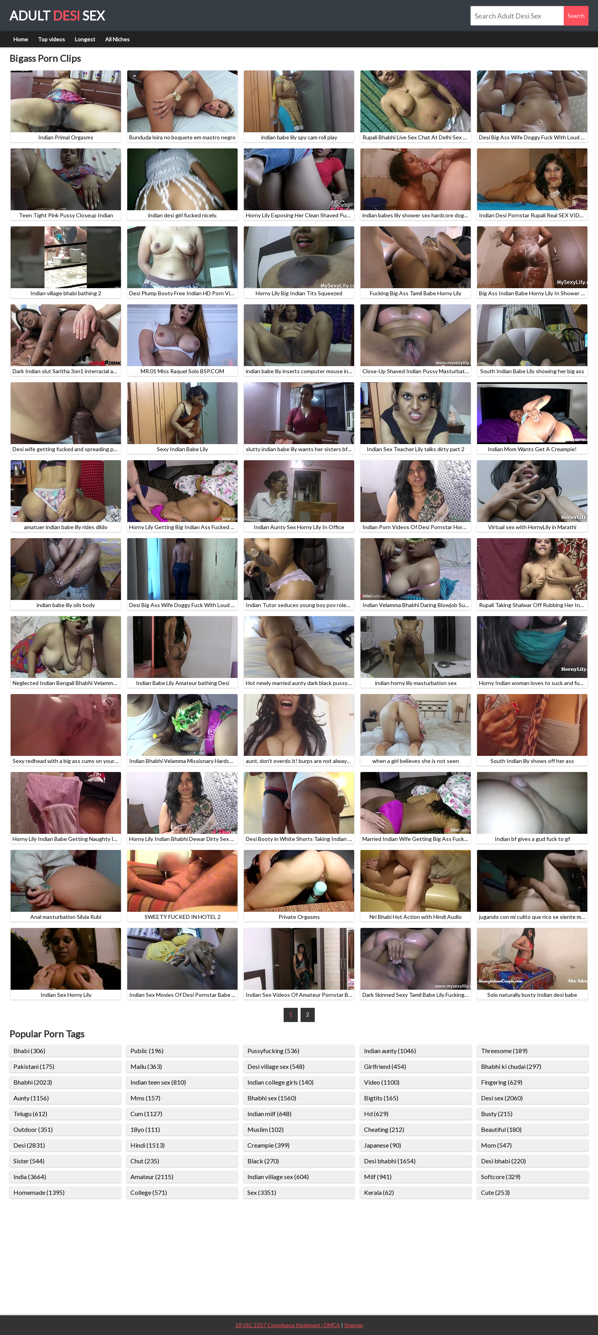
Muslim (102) (265, 1129)
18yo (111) (145, 1129)
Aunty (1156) (31, 1098)
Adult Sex (57, 15)
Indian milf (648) (269, 1113)
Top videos (51, 39)
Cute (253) (495, 1192)
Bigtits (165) (381, 1098)
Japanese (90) (382, 1145)
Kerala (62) (379, 1192)
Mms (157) (145, 1098)
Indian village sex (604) (278, 1176)
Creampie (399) (268, 1145)
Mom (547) (496, 1145)
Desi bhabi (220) (503, 1161)
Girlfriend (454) (385, 1066)
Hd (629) (376, 1113)
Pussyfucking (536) (273, 1050)
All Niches (117, 39)
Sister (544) (29, 1161)
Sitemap (353, 1325)
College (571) (148, 1192)
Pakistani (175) (33, 1066)
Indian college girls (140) (280, 1082)
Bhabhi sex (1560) (271, 1098)
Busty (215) (497, 1113)
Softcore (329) (500, 1176)
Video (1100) (381, 1082)
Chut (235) (144, 1161)
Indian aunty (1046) (390, 1050)
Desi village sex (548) (276, 1066)
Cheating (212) (384, 1129)
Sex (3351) (261, 1192)
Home (20, 39)
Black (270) (263, 1161)
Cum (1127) (146, 1113)
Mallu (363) (146, 1066)
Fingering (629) (501, 1082)
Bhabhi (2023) (32, 1082)
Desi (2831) (29, 1145)
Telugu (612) (30, 1113)
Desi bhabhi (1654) (390, 1161)
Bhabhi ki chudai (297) (511, 1066)
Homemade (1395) (39, 1192)
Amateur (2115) (151, 1176)
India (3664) (29, 1176)
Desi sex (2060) (502, 1098)
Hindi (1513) (147, 1145)
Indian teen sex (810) (158, 1082)
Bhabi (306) (29, 1050)
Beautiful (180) (501, 1129)
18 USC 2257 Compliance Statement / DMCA (287, 1325)
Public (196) (146, 1050)
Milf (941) (378, 1176)
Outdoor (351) (33, 1129)
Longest (85, 39)
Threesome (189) (504, 1050)
